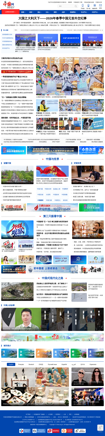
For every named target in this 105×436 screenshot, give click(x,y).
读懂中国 (7, 163)
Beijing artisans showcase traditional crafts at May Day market (23, 404)
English (11, 364)
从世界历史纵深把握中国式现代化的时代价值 (17, 193)
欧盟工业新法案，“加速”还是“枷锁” (84, 196)
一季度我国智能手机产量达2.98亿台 (14, 77)
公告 (64, 414)
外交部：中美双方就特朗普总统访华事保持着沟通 (17, 65)
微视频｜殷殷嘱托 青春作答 (62, 22)
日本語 (41, 364)
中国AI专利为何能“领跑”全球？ (12, 186)
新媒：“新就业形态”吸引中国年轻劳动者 (49, 242)
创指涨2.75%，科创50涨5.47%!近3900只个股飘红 (17, 113)
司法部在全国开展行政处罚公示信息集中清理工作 (17, 80)
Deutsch (31, 364)
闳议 (60, 131)
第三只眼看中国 (52, 216)
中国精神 (40, 200)
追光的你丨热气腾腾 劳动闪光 (81, 22)
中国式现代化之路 (52, 278)
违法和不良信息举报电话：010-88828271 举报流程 (86, 417)
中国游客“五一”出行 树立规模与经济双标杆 (52, 221)
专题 (31, 124)
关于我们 (28, 414)
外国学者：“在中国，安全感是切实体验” (49, 252)
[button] (102, 75)
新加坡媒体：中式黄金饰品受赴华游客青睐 (87, 248)
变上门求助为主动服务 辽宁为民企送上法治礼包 (52, 290)
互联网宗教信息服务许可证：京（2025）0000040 (51, 422)
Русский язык (52, 364)
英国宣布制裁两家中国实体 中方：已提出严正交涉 (17, 121)
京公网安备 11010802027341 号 (74, 419)
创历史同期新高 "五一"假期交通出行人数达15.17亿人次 (23, 25)
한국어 (83, 364)
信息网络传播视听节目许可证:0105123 (24, 422)
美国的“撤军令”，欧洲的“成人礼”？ (84, 186)
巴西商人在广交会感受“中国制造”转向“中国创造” (52, 230)
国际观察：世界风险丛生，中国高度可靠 (16, 118)
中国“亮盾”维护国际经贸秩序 (12, 200)
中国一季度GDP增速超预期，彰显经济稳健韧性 (8, 250)
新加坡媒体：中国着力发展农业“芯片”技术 (52, 245)
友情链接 (76, 414)
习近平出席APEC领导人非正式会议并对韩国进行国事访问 (43, 139)
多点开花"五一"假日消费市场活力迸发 (88, 25)
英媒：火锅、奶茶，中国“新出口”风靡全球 (87, 242)
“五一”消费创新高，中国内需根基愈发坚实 (14, 182)
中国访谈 (39, 113)
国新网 (70, 2)
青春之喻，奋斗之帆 (46, 22)
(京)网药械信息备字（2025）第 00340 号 (79, 422)
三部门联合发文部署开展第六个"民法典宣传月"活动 (17, 83)
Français (21, 364)
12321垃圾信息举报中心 (43, 417)
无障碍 (100, 429)
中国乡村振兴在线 (89, 2)
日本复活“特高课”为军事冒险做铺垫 (84, 193)
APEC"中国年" (56, 142)
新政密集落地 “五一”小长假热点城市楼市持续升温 (17, 107)
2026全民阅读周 (70, 142)
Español (64, 364)
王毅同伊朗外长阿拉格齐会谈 (12, 58)
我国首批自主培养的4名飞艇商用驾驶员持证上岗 (16, 89)
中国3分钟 (85, 113)
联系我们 (58, 414)
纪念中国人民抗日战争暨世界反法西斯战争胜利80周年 (18, 142)
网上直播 (5, 30)
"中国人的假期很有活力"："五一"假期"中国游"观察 (17, 104)
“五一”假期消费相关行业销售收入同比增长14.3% (16, 100)
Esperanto (93, 364)
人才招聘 (50, 414)
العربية (74, 364)
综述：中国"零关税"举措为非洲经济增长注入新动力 (17, 130)
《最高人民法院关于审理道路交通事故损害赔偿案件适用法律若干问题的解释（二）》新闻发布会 (25, 49)
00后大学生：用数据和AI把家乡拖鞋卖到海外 (17, 329)
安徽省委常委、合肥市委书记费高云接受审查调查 (17, 93)
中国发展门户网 (78, 2)
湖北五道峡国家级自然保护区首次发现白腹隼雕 (16, 298)
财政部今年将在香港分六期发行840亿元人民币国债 (17, 110)
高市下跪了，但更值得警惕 (80, 182)
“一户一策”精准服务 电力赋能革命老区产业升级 (52, 300)
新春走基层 (83, 142)
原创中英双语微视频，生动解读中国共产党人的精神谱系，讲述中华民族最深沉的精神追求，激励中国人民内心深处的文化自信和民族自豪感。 (52, 181)
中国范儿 (39, 131)
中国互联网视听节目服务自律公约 (12, 417)
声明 (70, 414)
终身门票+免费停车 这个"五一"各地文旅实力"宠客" (17, 86)
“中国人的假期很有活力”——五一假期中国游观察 (52, 297)
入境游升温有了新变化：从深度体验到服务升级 (51, 97)
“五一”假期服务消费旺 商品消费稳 (13, 97)
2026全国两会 (43, 142)
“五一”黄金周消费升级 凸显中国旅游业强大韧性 (52, 239)
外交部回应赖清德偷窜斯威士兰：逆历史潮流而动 (17, 61)
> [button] (102, 30)
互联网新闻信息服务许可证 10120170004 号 (50, 419)
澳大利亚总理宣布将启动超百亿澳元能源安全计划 (17, 134)
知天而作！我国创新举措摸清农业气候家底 (52, 294)
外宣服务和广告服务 (39, 414)
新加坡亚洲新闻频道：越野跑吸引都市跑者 (87, 252)
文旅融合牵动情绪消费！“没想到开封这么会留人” (52, 286)
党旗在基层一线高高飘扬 (93, 139)
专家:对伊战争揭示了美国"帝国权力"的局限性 (15, 124)
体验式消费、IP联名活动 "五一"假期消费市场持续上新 (58, 25)
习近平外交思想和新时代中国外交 (57, 2)
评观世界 (77, 163)
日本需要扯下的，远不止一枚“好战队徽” (85, 190)
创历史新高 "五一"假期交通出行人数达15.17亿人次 (17, 68)
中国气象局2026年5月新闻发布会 (69, 47)
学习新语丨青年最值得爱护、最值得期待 (27, 22)
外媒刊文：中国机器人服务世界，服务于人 (50, 248)
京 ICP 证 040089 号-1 (28, 419)
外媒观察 (5, 236)
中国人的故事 (9, 305)
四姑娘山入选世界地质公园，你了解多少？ (52, 283)
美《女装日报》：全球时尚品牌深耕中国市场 (88, 245)
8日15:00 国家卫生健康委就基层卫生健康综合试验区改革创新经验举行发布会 (42, 30)
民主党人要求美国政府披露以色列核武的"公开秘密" (17, 127)
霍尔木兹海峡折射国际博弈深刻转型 (84, 200)
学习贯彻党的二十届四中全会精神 (13, 139)
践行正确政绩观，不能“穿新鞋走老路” (15, 190)
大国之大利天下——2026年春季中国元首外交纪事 (52, 18)
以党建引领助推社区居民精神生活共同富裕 (16, 196)
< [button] (100, 30)
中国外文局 (99, 2)
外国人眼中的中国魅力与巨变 (82, 236)
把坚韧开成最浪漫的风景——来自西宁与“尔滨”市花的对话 (95, 287)
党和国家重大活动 (7, 34)
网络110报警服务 (29, 417)
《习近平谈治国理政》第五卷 (73, 139)
